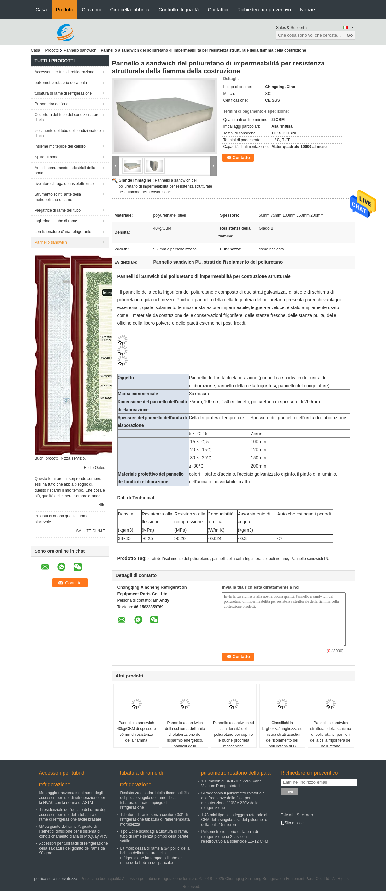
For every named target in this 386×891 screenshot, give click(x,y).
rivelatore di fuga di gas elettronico (64, 183)
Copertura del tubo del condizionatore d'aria (67, 117)
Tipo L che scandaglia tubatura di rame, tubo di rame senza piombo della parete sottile (154, 836)
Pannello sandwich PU (310, 558)
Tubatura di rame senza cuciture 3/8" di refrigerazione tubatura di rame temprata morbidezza (155, 819)
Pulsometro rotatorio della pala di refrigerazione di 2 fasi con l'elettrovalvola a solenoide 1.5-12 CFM (234, 836)
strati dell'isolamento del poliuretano (178, 558)
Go (350, 35)
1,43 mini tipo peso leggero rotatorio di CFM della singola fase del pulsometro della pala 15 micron (234, 820)
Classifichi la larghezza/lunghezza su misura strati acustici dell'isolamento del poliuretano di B (282, 734)
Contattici (218, 9)
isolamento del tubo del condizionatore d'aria (68, 133)
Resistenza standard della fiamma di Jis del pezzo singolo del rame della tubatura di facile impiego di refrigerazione (154, 800)
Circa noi (91, 9)
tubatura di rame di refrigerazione (63, 93)
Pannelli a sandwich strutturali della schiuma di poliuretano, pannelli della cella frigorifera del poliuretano (330, 734)
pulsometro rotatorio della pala (61, 82)
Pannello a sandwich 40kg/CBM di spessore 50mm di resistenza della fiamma (136, 732)
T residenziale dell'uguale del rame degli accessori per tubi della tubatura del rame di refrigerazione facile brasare (74, 814)
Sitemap (305, 814)
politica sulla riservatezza (55, 878)
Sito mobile (292, 823)
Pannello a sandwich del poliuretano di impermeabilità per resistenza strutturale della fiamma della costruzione (165, 186)
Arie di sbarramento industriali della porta (65, 170)
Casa (41, 9)
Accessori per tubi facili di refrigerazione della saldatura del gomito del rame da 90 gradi (73, 848)
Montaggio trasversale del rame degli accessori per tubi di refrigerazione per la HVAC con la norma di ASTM (72, 798)
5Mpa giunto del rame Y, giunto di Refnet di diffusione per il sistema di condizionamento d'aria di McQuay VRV (73, 831)
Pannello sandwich (80, 50)
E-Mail (287, 814)
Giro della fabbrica (129, 9)
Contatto (241, 157)
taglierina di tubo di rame (56, 221)
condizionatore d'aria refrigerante (63, 231)
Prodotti (64, 9)
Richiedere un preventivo (264, 9)
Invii (289, 791)
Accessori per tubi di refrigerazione (65, 72)
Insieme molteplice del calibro (60, 146)
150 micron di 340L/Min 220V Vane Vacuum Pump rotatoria (231, 783)
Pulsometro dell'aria (52, 104)
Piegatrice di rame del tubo (58, 210)
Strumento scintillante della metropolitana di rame (58, 197)
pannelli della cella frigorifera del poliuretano (250, 558)
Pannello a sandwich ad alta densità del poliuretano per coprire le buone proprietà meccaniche (233, 734)
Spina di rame (47, 157)
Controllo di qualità (178, 9)
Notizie (307, 9)
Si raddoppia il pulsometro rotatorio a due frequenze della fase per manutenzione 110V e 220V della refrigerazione (233, 800)
